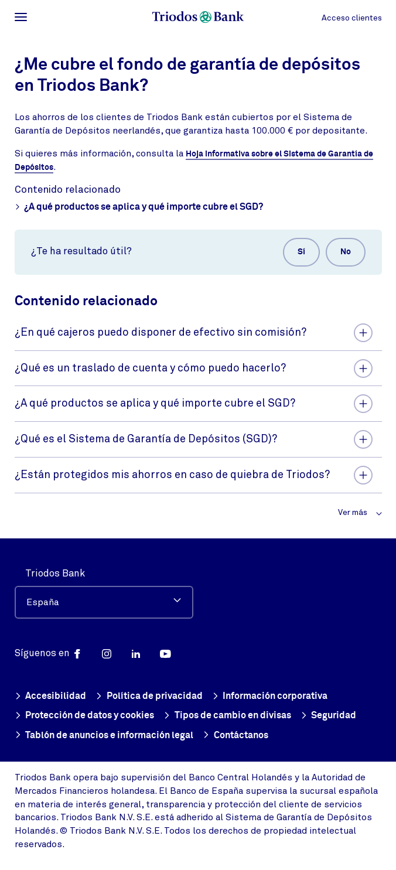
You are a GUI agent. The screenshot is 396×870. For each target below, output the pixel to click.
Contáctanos (235, 735)
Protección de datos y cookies (85, 715)
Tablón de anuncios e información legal (104, 735)
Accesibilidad (51, 695)
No (345, 253)
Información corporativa (270, 695)
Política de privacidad (149, 695)
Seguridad (329, 715)
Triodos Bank (55, 572)
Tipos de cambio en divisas (227, 715)
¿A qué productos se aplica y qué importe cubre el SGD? (139, 209)
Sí (301, 253)
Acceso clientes (352, 18)
